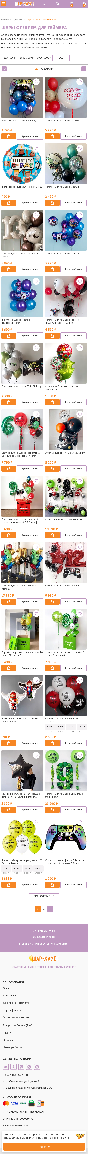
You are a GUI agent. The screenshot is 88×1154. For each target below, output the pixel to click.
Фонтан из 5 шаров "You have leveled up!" (62, 388)
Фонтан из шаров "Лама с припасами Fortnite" (15, 321)
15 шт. (49, 727)
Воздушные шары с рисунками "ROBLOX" (62, 720)
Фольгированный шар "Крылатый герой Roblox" (19, 720)
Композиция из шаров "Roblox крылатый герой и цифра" (62, 321)
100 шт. (82, 727)
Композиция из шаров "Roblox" (62, 120)
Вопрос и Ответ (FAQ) (18, 1025)
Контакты (10, 995)
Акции (7, 1032)
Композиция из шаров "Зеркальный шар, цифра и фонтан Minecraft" (20, 454)
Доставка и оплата (16, 1002)
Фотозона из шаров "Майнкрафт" (64, 519)
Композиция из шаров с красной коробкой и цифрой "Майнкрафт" (20, 521)
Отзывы (8, 1040)
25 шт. (60, 727)
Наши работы (12, 1047)
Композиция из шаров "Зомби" (62, 186)
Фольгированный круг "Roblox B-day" (22, 186)
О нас (7, 988)
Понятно (44, 1146)
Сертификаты (12, 1010)
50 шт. (71, 727)
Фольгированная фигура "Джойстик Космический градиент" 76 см (65, 862)
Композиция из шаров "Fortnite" (62, 253)
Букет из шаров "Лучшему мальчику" (65, 452)
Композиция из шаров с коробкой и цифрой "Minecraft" (65, 654)
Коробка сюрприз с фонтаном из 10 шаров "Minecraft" (22, 654)
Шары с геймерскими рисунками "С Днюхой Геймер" (21, 862)
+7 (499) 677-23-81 (44, 931)
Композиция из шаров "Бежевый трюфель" (19, 255)
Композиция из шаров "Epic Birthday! (21, 386)
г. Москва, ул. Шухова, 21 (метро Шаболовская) (44, 944)
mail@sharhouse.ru (44, 937)
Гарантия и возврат (16, 1017)
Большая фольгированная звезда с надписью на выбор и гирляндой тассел (20, 795)
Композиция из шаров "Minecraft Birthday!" (19, 587)
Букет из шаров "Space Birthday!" (19, 120)
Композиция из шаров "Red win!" (63, 585)
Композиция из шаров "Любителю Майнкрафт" (64, 795)
